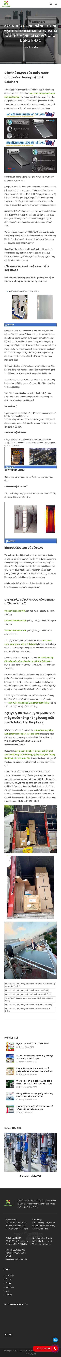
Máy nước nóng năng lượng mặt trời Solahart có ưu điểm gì (26, 990)
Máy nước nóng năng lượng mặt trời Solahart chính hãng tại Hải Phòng (28, 1010)
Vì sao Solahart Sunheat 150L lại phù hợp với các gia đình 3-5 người (34, 1057)
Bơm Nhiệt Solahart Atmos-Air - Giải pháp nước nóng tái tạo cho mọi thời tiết (34, 1069)
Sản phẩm (10, 1287)
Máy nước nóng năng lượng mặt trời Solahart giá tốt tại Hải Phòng (28, 1005)
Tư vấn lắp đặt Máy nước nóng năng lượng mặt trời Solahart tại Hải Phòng (29, 999)
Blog (36, 47)
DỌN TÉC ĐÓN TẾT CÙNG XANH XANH (32, 1043)
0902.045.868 (19, 1253)
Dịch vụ (9, 1279)
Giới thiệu (10, 1275)
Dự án (8, 1283)
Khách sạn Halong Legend (43, 1176)
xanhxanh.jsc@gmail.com (16, 1259)
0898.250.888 (19, 1250)
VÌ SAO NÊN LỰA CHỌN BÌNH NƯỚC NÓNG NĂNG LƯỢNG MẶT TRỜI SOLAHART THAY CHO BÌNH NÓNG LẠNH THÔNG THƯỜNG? (34, 1084)
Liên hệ (9, 1295)
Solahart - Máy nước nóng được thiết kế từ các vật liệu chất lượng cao (34, 1107)
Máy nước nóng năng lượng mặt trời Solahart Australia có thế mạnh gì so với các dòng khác (30, 985)
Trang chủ (27, 47)
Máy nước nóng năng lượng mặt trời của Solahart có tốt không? (28, 994)
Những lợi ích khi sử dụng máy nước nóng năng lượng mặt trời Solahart (34, 1095)
